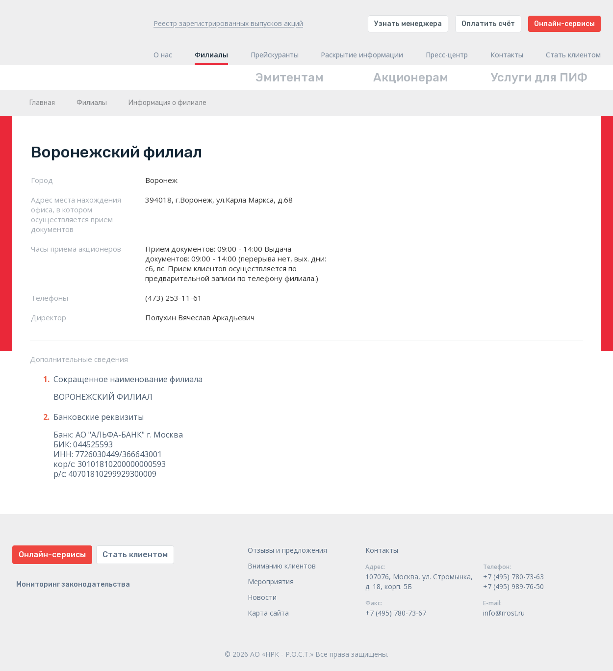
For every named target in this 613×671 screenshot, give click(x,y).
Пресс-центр (447, 55)
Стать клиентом (573, 55)
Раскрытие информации (362, 55)
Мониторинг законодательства (73, 584)
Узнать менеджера (408, 24)
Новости (262, 597)
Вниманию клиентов (282, 565)
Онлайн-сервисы (564, 24)
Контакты (506, 55)
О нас (162, 55)
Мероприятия (271, 581)
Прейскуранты (275, 55)
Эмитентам (289, 77)
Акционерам (410, 77)
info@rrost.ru (504, 613)
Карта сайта (268, 613)
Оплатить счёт (488, 24)
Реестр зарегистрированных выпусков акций (228, 23)
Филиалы (211, 55)
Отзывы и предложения (287, 550)
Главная (42, 103)
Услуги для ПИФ (539, 77)
